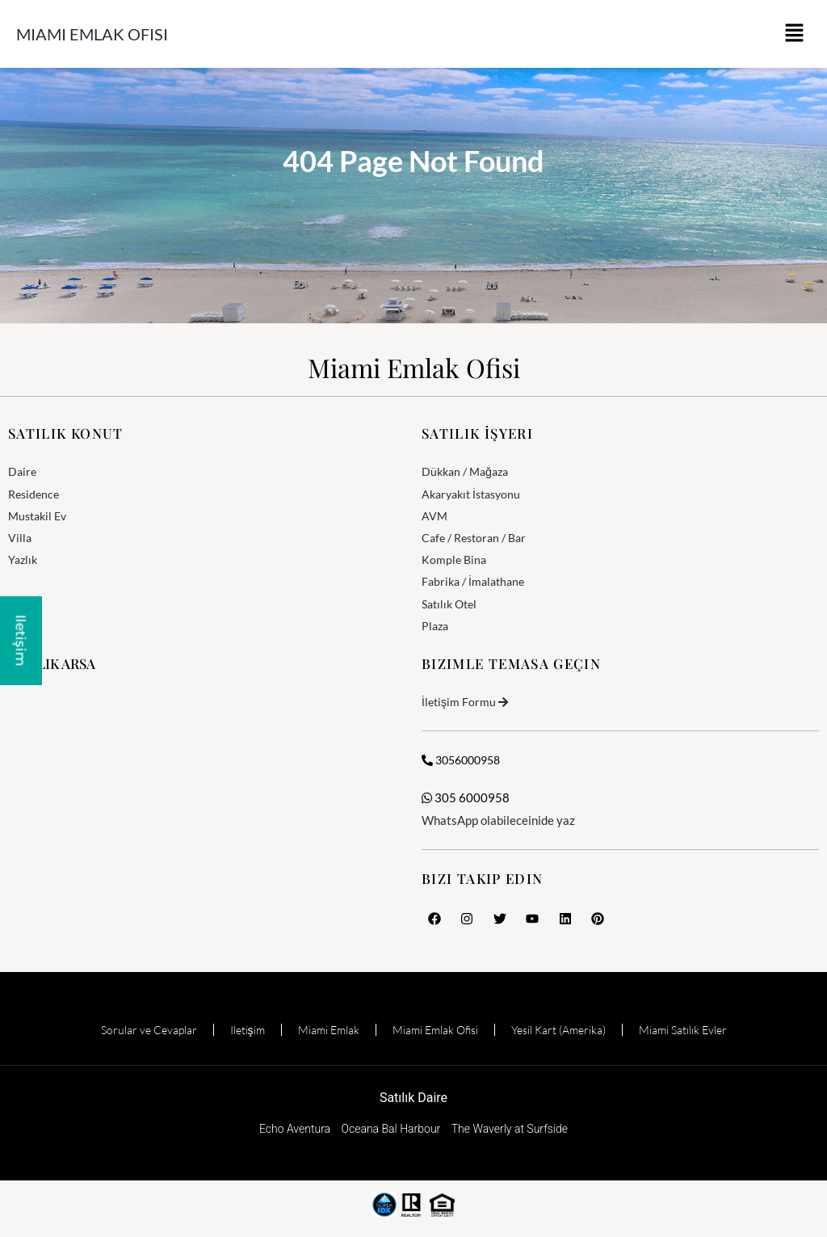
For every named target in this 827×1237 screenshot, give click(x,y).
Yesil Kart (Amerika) (558, 1030)
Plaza (435, 626)
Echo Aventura (294, 1128)
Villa (19, 538)
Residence (33, 494)
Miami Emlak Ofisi (92, 34)
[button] (795, 34)
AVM (434, 516)
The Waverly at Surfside (509, 1128)
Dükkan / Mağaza (465, 471)
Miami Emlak (328, 1030)
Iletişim (247, 1030)
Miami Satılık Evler (683, 1030)
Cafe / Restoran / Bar (474, 538)
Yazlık (22, 559)
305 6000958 (466, 797)
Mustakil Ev (37, 516)
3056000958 (461, 760)
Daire (22, 471)
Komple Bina (454, 559)
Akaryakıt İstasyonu (471, 494)
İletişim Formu (459, 702)
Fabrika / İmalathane (473, 581)
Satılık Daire (413, 1097)
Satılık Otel (449, 604)
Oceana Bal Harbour (391, 1128)
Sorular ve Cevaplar (149, 1030)
